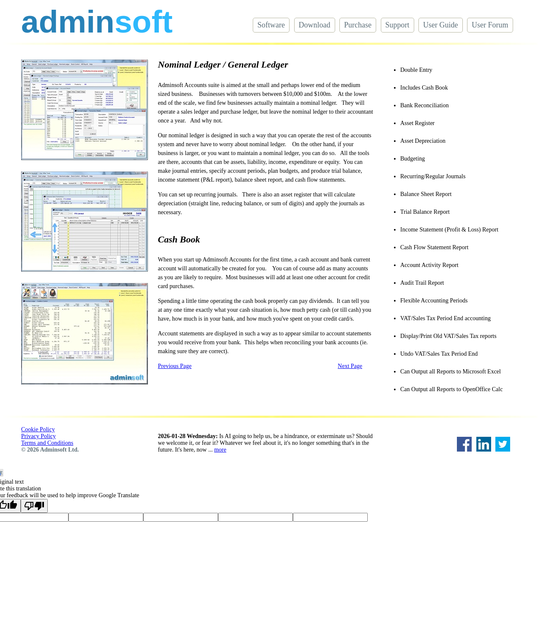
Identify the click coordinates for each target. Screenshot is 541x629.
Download (315, 25)
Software (271, 25)
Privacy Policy (38, 436)
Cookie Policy (38, 429)
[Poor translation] (34, 506)
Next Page (350, 366)
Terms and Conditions (47, 443)
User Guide (440, 25)
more (220, 450)
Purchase (358, 25)
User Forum (490, 25)
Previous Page (175, 366)
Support (397, 25)
